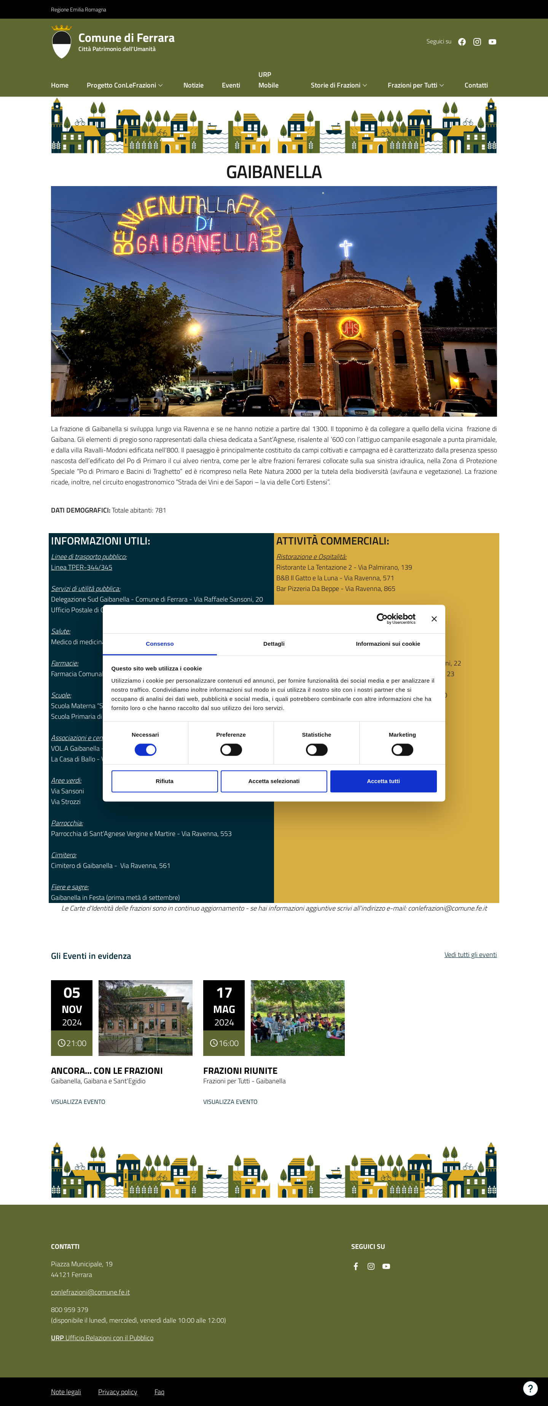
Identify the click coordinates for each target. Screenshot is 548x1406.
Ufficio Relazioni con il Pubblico (102, 1337)
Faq (159, 1391)
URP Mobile (268, 79)
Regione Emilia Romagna (78, 9)
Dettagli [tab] (274, 643)
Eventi (231, 85)
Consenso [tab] (160, 643)
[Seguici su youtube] (489, 40)
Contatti (476, 85)
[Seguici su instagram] (474, 40)
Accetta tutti (383, 781)
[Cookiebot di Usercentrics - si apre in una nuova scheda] (382, 618)
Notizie (193, 85)
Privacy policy (117, 1391)
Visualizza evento (78, 1101)
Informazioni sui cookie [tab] (388, 643)
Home (59, 85)
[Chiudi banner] (434, 618)
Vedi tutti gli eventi (470, 954)
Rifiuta (165, 781)
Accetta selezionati (273, 781)
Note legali (66, 1391)
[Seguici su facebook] (459, 40)
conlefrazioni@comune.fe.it (90, 1292)
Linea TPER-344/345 (81, 567)
